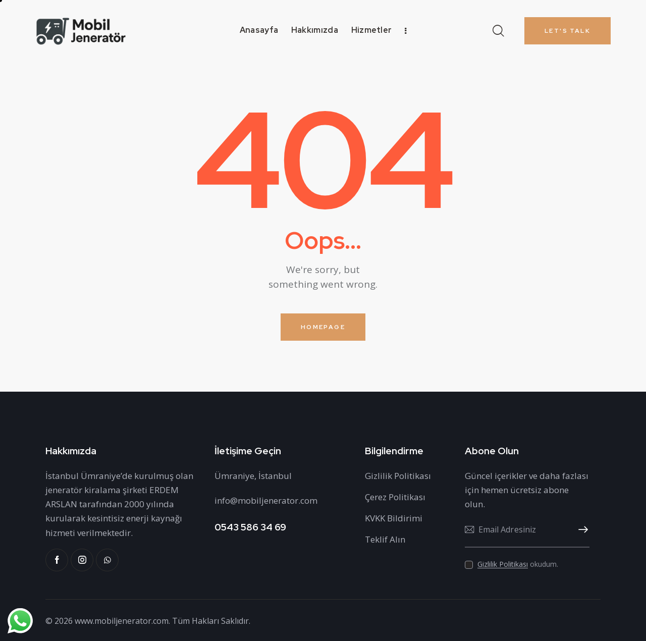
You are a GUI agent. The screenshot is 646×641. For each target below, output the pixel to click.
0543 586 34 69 (250, 527)
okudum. (517, 564)
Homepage (323, 327)
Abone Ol (581, 529)
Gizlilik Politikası (502, 564)
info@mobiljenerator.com (265, 500)
